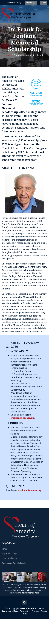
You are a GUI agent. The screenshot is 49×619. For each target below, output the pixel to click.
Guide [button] (43, 2)
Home (8, 55)
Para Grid (17, 558)
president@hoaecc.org (12, 2)
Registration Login (9, 553)
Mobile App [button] (31, 2)
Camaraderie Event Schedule (14, 563)
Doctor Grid (7, 558)
